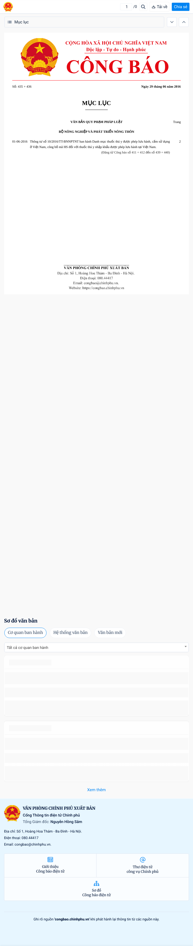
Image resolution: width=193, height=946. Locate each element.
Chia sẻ (180, 6)
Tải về (159, 6)
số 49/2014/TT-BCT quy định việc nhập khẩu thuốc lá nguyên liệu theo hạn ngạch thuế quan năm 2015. (95, 678)
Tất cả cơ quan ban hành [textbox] (27, 648)
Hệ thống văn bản (70, 632)
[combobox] (96, 647)
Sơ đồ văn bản (21, 621)
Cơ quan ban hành (25, 632)
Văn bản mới (110, 632)
